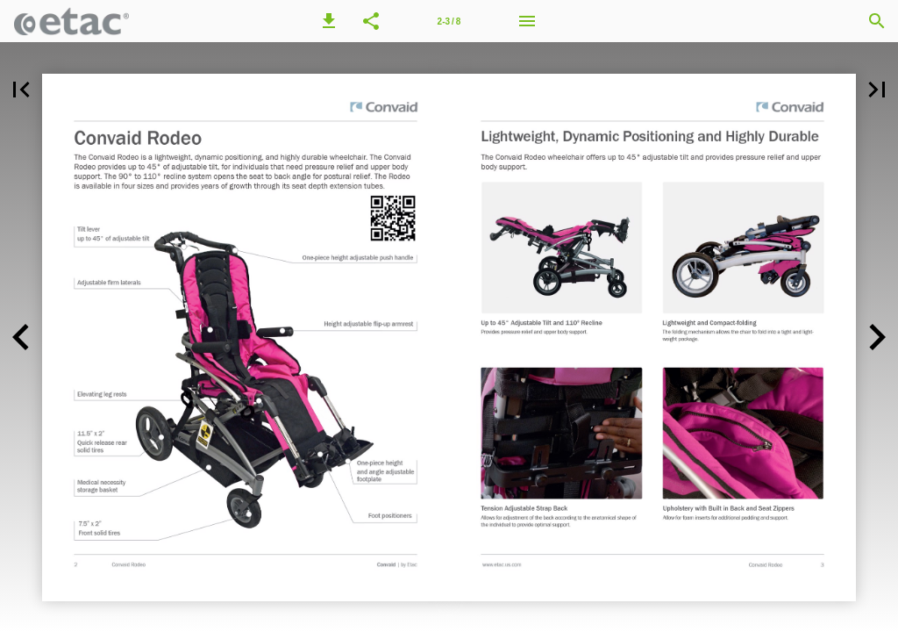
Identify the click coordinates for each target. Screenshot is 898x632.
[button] (329, 21)
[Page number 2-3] (449, 21)
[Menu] (527, 21)
